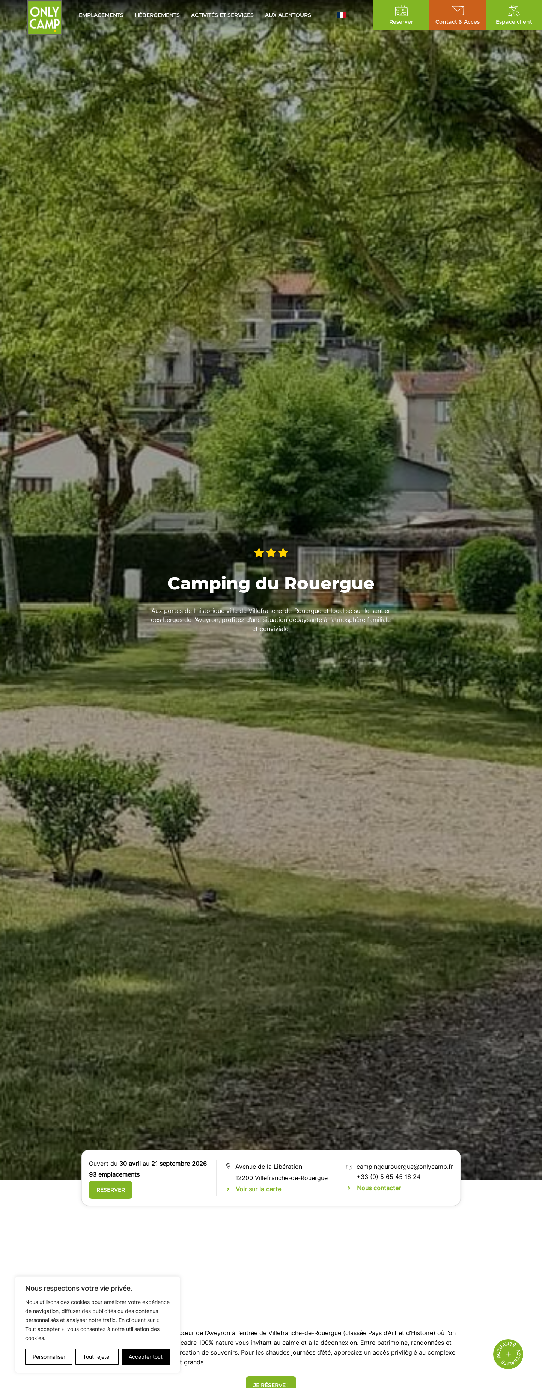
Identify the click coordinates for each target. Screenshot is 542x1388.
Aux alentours (288, 15)
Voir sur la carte (258, 1189)
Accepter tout (146, 1356)
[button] (347, 15)
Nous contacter (379, 1188)
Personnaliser (49, 1356)
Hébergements (157, 15)
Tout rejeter (97, 1356)
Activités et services (222, 15)
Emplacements (101, 15)
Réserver (110, 1189)
